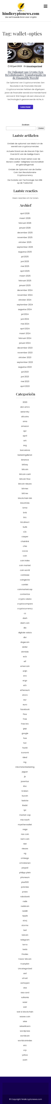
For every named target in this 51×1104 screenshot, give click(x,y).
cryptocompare (25, 603)
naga (25, 829)
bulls (25, 527)
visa (25, 987)
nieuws (25, 848)
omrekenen (25, 863)
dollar (25, 647)
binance (25, 459)
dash (25, 618)
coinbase (25, 575)
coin (25, 555)
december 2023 (24, 347)
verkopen (25, 983)
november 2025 (24, 237)
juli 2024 (25, 314)
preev (25, 891)
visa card (25, 992)
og (25, 853)
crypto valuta (24, 599)
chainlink (25, 541)
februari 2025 (25, 280)
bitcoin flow (24, 479)
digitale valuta (25, 632)
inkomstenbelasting (25, 767)
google (25, 733)
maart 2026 (25, 218)
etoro (25, 695)
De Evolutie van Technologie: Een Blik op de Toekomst (25, 181)
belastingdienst (25, 455)
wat (25, 1007)
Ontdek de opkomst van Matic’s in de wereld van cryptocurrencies (25, 145)
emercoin (25, 666)
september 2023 (25, 362)
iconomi (25, 752)
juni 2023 (25, 376)
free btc (25, 723)
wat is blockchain (25, 1011)
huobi (24, 747)
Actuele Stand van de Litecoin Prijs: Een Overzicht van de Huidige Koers (25, 153)
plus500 (25, 882)
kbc (25, 786)
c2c (25, 531)
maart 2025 (25, 275)
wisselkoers (25, 1026)
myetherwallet (25, 824)
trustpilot (24, 963)
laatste (25, 800)
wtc (25, 1045)
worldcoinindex (25, 1040)
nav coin (25, 834)
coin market (25, 565)
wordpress (25, 1031)
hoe (25, 738)
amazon (25, 426)
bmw (25, 507)
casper (25, 536)
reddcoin (25, 906)
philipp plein (25, 872)
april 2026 (25, 213)
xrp (25, 1050)
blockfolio (25, 503)
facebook (25, 709)
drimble (25, 651)
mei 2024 (25, 323)
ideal (25, 757)
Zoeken (25, 124)
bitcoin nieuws (25, 483)
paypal (25, 867)
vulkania (25, 997)
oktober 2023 (25, 357)
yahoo (25, 1055)
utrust (25, 978)
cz (25, 613)
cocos (25, 551)
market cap (25, 815)
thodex (25, 954)
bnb (25, 512)
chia (25, 546)
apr (25, 431)
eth (25, 685)
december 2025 (25, 232)
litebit (25, 805)
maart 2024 (25, 333)
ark (25, 440)
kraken (25, 791)
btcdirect (24, 522)
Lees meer (25, 107)
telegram (24, 939)
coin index (25, 560)
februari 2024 (25, 338)
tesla (25, 949)
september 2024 (25, 304)
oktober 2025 (25, 242)
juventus (25, 781)
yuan (25, 1059)
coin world (25, 570)
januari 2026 (25, 227)
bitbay (25, 464)
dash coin (24, 623)
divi (24, 637)
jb (25, 776)
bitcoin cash (25, 474)
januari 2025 (25, 285)
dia (25, 627)
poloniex (25, 887)
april (25, 435)
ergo (25, 680)
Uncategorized (34, 66)
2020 (25, 402)
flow (25, 714)
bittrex (25, 493)
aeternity (24, 411)
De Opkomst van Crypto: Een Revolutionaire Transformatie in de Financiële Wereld (25, 74)
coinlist (25, 584)
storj (25, 920)
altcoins (25, 416)
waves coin (25, 1016)
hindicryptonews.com (20, 13)
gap (25, 728)
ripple (25, 915)
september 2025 (25, 247)
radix (25, 901)
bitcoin (25, 469)
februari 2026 (25, 223)
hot (25, 743)
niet (25, 843)
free (25, 719)
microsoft (25, 819)
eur (25, 699)
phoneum (25, 877)
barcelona (25, 450)
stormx (25, 925)
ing (25, 762)
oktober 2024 (24, 299)
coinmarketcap (24, 589)
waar (25, 1002)
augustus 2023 (25, 367)
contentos (25, 594)
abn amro (25, 407)
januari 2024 (25, 343)
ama (25, 421)
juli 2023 (25, 371)
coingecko (25, 579)
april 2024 (25, 328)
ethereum (25, 690)
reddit (25, 911)
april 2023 (25, 386)
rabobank (25, 896)
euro (25, 704)
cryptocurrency (25, 608)
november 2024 (25, 295)
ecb (25, 656)
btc (25, 517)
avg (25, 445)
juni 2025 (25, 261)
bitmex (25, 488)
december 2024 (25, 290)
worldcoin (25, 1035)
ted (25, 930)
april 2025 (25, 271)
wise (25, 1021)
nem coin (24, 839)
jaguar (25, 771)
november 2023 (24, 352)
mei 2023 (25, 381)
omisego (25, 858)
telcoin (25, 935)
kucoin (25, 795)
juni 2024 (25, 319)
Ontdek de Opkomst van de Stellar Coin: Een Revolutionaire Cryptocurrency (24, 172)
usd (25, 973)
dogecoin (24, 642)
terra (24, 944)
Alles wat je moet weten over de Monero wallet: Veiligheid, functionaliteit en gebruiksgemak (25, 162)
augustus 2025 (25, 251)
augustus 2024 (25, 309)
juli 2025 (25, 256)
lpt (25, 810)
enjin (25, 671)
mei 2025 (25, 266)
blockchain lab (25, 498)
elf (25, 661)
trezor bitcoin (24, 959)
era (25, 675)
